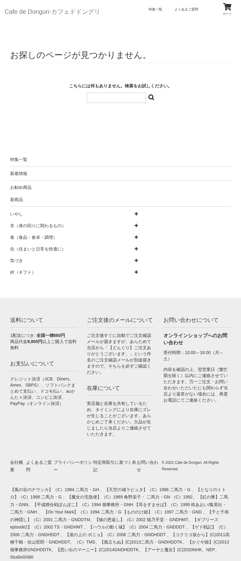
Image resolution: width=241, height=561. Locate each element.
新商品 (16, 199)
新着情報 (18, 173)
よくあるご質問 (186, 9)
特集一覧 (155, 9)
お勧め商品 (21, 187)
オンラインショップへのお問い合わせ (195, 339)
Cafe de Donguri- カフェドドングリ (52, 11)
